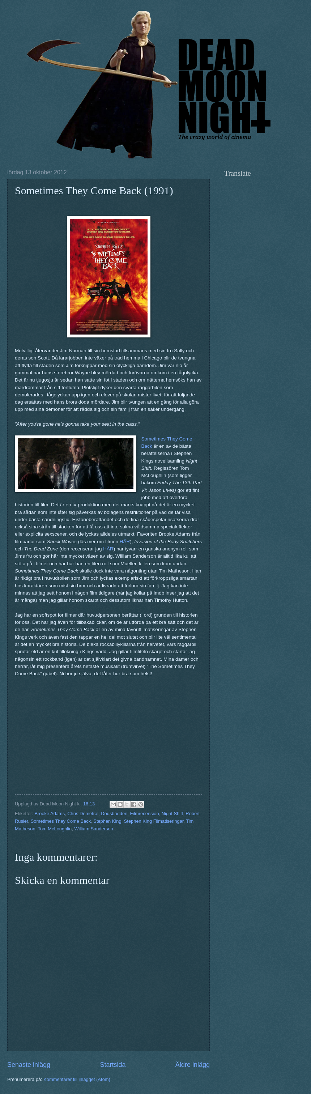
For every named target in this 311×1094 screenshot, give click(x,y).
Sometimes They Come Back (61, 821)
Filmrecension (144, 813)
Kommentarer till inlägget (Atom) (76, 1079)
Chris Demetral (82, 813)
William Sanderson (93, 828)
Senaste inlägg (28, 1064)
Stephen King (107, 821)
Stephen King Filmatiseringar (154, 821)
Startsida (112, 1064)
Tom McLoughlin (55, 828)
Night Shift (172, 813)
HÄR (125, 541)
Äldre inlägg (192, 1064)
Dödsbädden (114, 813)
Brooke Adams (49, 813)
